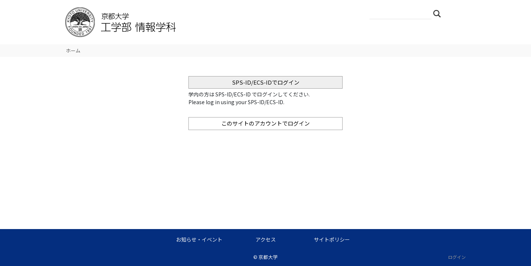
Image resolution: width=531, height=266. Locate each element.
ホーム (73, 50)
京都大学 (268, 256)
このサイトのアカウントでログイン (265, 123)
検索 (439, 13)
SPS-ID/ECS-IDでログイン (265, 82)
